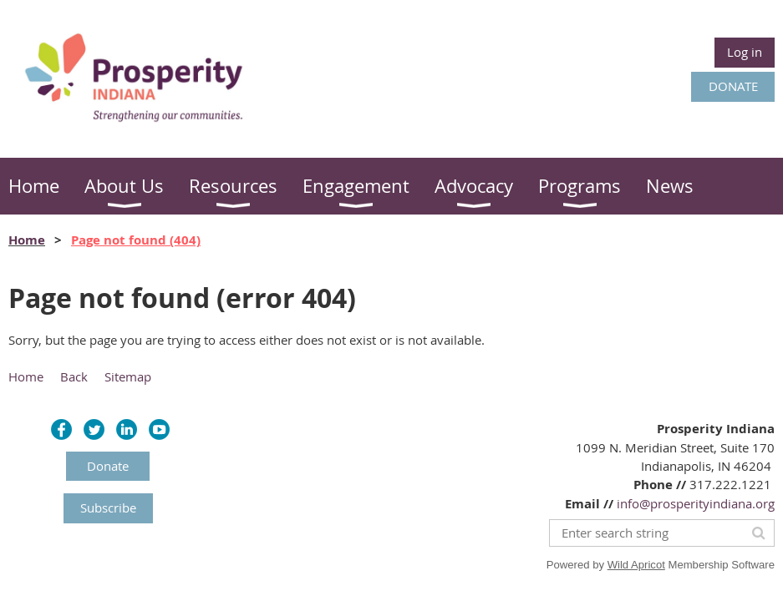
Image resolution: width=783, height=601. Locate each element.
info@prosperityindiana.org (696, 503)
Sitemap (127, 376)
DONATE (733, 86)
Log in (744, 51)
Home (26, 240)
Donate (108, 465)
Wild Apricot (636, 564)
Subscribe (108, 507)
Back (74, 376)
